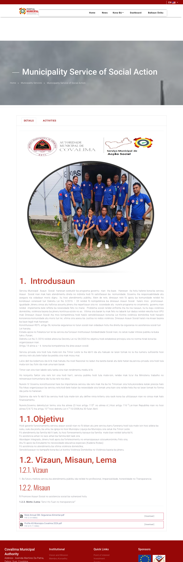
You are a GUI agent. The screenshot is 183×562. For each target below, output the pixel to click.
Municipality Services (32, 82)
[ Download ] (149, 516)
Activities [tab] (49, 120)
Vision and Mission (59, 554)
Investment (100, 558)
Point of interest (102, 554)
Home (13, 82)
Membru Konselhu (59, 558)
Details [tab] (29, 120)
